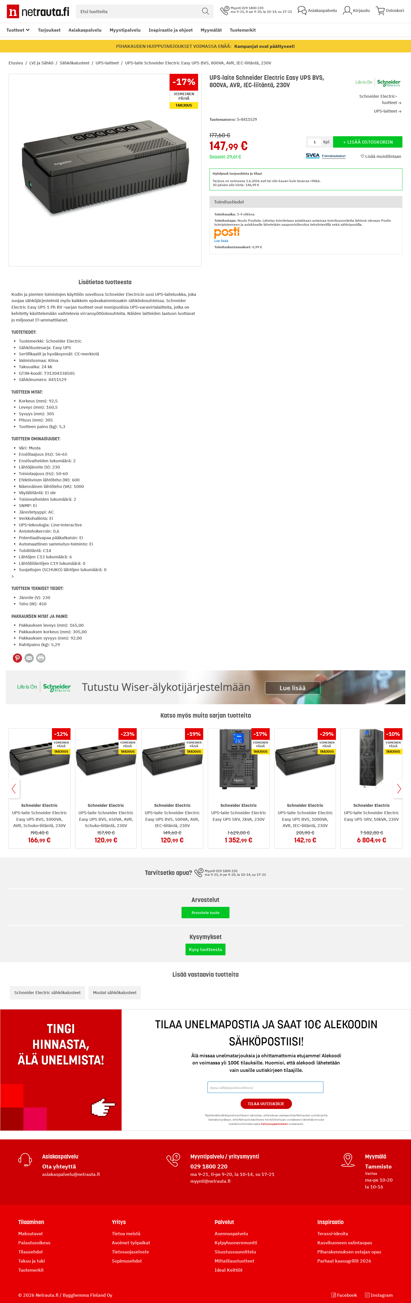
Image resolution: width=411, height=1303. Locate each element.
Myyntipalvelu (125, 30)
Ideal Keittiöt (229, 1270)
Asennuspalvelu (231, 1233)
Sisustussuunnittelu (235, 1252)
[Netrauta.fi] (38, 11)
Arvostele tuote (205, 912)
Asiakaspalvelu (85, 30)
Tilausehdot (30, 1252)
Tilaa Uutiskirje (266, 1103)
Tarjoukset (49, 30)
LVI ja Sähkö (42, 63)
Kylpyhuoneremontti (236, 1242)
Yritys (119, 1222)
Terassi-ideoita (332, 1233)
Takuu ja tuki (31, 1261)
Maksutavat (30, 1233)
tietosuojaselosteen (274, 1124)
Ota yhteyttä (59, 1166)
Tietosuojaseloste (130, 1252)
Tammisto (378, 1166)
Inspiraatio (330, 1222)
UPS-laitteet (108, 63)
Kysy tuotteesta (205, 949)
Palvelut (224, 1222)
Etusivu (16, 63)
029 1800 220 (208, 1166)
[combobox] (144, 11)
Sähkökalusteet (75, 63)
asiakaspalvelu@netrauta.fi (71, 1174)
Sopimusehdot (127, 1261)
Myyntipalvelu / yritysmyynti (224, 1156)
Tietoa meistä (126, 1233)
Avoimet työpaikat (131, 1242)
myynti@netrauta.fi (210, 1181)
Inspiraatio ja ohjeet (171, 30)
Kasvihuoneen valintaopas (344, 1242)
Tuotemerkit (243, 30)
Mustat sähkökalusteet (114, 992)
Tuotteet (15, 30)
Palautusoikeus (34, 1242)
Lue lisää (221, 241)
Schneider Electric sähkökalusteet (47, 992)
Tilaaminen (31, 1222)
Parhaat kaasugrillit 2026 (344, 1261)
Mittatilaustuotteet (234, 1261)
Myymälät (211, 30)
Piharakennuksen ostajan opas (349, 1252)
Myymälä (375, 1156)
